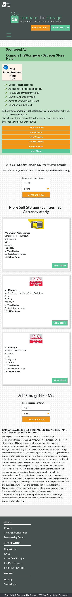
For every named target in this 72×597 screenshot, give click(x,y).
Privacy (8, 527)
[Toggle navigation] (8, 35)
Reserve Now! (36, 146)
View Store (36, 151)
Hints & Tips (10, 548)
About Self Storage (14, 558)
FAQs (7, 553)
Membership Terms (14, 537)
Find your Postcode (14, 567)
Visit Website (36, 137)
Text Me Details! (36, 142)
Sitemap (8, 579)
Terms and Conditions (15, 532)
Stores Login (40, 27)
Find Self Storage (13, 563)
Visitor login (61, 27)
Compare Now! (36, 195)
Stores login (10, 584)
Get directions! (36, 127)
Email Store (36, 132)
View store (60, 265)
